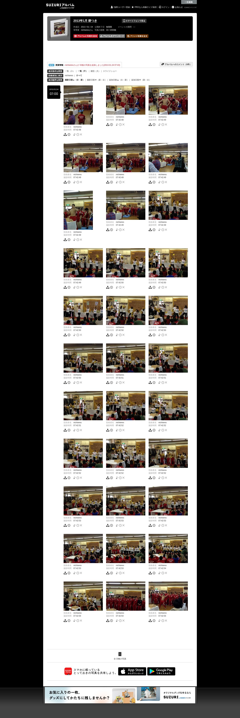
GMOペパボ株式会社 (190, 7)
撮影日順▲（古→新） (75, 80)
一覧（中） (83, 71)
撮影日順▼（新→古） (97, 80)
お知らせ (179, 7)
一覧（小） (70, 71)
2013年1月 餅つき (85, 20)
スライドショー (110, 71)
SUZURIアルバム (60, 6)
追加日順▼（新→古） (141, 80)
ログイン (166, 7)
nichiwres (69, 75)
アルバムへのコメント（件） (176, 64)
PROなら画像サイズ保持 (146, 7)
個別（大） (95, 71)
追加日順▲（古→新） (119, 80)
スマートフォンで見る (134, 21)
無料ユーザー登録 (122, 7)
